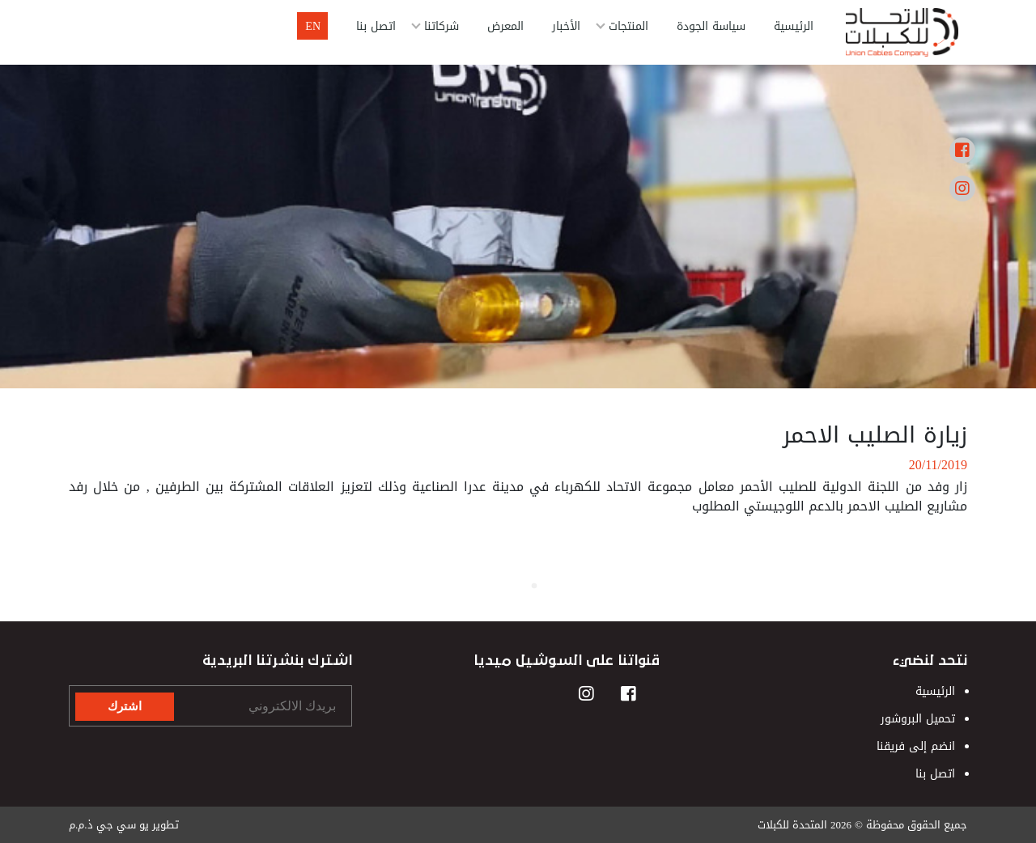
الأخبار (566, 26)
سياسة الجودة (711, 26)
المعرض (505, 26)
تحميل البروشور (918, 719)
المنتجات (628, 26)
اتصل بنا (376, 26)
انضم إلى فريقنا (916, 746)
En (313, 26)
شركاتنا (441, 26)
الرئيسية (793, 26)
